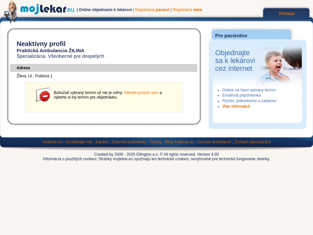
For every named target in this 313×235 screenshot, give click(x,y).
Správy (156, 142)
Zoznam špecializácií (252, 142)
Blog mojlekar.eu (179, 142)
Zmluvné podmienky (129, 142)
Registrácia (152, 10)
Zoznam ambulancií (214, 142)
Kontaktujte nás (79, 142)
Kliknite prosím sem (141, 92)
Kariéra (102, 142)
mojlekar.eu (52, 142)
